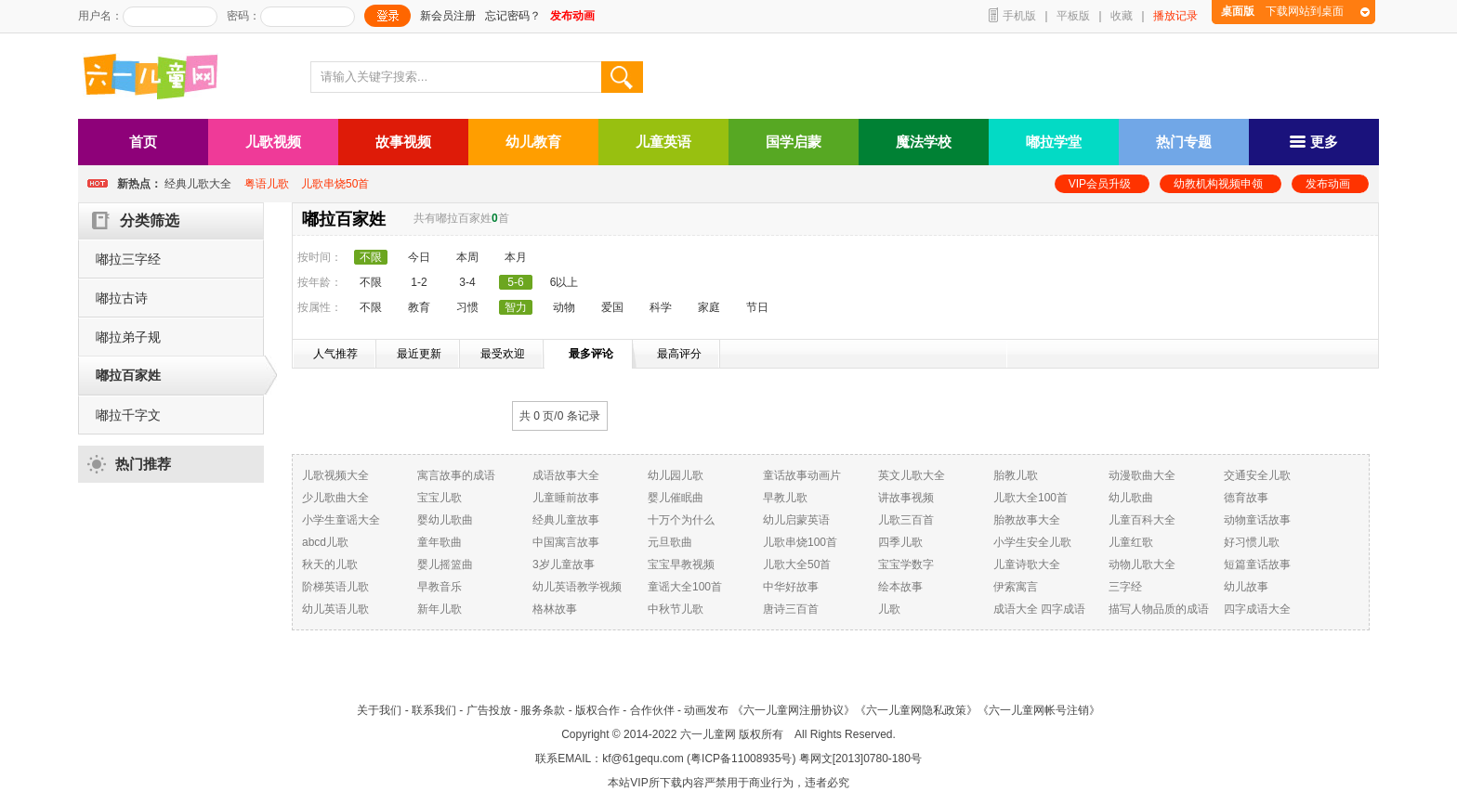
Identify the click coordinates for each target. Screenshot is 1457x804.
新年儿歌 (439, 609)
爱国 (612, 307)
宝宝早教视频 (681, 564)
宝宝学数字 (906, 564)
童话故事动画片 (802, 475)
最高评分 (679, 353)
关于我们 (379, 710)
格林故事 (554, 609)
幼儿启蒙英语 (796, 519)
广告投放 (488, 710)
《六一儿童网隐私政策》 (916, 710)
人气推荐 (335, 353)
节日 (757, 307)
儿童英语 (663, 141)
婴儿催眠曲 (675, 497)
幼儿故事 (1246, 586)
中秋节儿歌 (675, 609)
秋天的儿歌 (330, 564)
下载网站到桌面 (1282, 11)
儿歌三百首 (906, 519)
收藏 (1121, 15)
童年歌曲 (439, 542)
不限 (371, 282)
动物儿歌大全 (1142, 564)
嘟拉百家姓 (128, 375)
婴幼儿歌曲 (445, 519)
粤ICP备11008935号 (741, 758)
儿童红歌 (1131, 542)
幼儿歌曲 (1131, 497)
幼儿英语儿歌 (335, 609)
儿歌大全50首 (797, 564)
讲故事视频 (906, 497)
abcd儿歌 (325, 542)
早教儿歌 (785, 497)
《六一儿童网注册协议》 (793, 710)
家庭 (709, 307)
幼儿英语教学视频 (577, 586)
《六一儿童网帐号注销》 (1039, 710)
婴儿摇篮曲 (445, 564)
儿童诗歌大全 (1026, 564)
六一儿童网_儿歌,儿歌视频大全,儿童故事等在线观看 (157, 78)
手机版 (1019, 15)
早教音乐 (439, 586)
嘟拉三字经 (128, 259)
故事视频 (403, 141)
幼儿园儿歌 (675, 475)
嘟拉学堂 (1054, 141)
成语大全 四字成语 (1039, 609)
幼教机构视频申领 (1218, 183)
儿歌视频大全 (335, 475)
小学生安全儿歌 (1032, 542)
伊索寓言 (1015, 586)
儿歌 (889, 609)
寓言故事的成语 (456, 475)
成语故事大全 (565, 475)
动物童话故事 (1257, 519)
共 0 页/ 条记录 (559, 415)
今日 (419, 257)
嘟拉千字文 (128, 415)
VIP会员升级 (1100, 183)
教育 (419, 307)
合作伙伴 (652, 710)
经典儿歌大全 (197, 183)
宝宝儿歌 (439, 497)
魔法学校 (924, 141)
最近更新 (419, 353)
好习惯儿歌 (1252, 542)
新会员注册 (448, 15)
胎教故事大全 (1026, 519)
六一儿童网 (708, 734)
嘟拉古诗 (122, 298)
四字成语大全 (1257, 609)
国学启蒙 (793, 141)
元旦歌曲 (670, 542)
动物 (564, 307)
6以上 (564, 282)
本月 (516, 257)
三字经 (1125, 586)
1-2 (419, 282)
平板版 (1073, 15)
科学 (661, 307)
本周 (467, 257)
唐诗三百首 (791, 609)
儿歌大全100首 (1030, 497)
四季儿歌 (900, 542)
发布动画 (1328, 183)
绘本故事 (900, 586)
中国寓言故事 (565, 542)
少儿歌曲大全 (335, 497)
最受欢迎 (502, 353)
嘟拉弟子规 (128, 337)
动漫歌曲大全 (1142, 475)
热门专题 (1184, 141)
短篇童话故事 (1257, 564)
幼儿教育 (533, 141)
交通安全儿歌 (1257, 475)
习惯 (467, 307)
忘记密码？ (513, 15)
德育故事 (1246, 497)
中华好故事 (791, 586)
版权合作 (597, 710)
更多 (1314, 141)
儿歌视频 (273, 141)
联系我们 (434, 710)
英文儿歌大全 (911, 475)
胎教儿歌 (1015, 475)
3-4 (467, 282)
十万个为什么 (681, 519)
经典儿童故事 (565, 519)
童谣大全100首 (685, 586)
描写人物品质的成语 (1159, 609)
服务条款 (542, 710)
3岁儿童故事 (563, 564)
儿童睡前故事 (565, 497)
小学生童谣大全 (341, 519)
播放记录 (1175, 15)
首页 (143, 141)
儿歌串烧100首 (800, 542)
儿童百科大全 (1142, 519)
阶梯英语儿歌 (335, 586)
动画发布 (706, 710)
